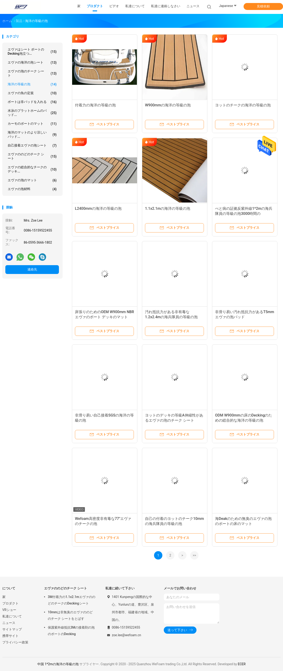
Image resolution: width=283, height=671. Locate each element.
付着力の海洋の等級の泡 (95, 105)
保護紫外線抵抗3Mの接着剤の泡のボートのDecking (71, 631)
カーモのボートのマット (32, 123)
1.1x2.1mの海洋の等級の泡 (167, 208)
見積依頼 (263, 6)
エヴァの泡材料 (32, 189)
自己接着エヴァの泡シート (32, 145)
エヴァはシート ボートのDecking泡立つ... (32, 51)
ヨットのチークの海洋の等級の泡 (243, 105)
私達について (12, 616)
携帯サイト (10, 636)
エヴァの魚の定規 (32, 93)
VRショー (9, 610)
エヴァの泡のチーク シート (32, 73)
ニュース (8, 623)
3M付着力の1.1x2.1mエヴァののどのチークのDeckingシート (71, 600)
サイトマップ (12, 629)
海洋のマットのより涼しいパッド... (32, 134)
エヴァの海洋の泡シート (32, 62)
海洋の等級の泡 (32, 84)
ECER (242, 664)
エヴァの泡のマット (32, 180)
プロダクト (10, 603)
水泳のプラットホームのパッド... (32, 113)
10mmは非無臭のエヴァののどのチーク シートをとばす (70, 615)
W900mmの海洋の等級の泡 (168, 105)
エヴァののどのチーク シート (32, 156)
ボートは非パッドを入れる (32, 102)
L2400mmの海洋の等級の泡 (98, 208)
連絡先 (32, 269)
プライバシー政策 (15, 642)
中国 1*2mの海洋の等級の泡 (58, 664)
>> (194, 555)
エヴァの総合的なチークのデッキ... (32, 169)
